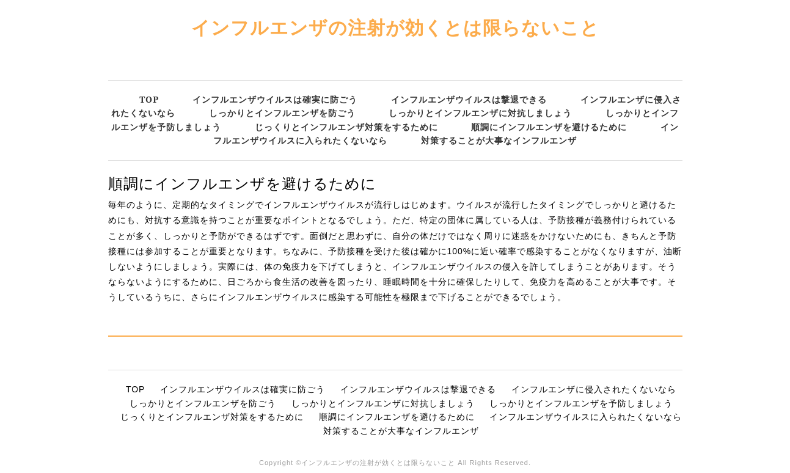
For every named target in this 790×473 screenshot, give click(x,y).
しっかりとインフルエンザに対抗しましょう (480, 113)
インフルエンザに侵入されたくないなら (593, 389)
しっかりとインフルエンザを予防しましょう (581, 403)
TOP (149, 99)
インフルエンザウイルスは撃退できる (469, 99)
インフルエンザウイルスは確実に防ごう (274, 99)
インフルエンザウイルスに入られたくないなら (585, 417)
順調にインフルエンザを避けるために (549, 127)
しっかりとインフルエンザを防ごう (282, 113)
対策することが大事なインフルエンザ (499, 140)
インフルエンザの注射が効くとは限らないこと (395, 27)
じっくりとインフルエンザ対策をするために (346, 127)
